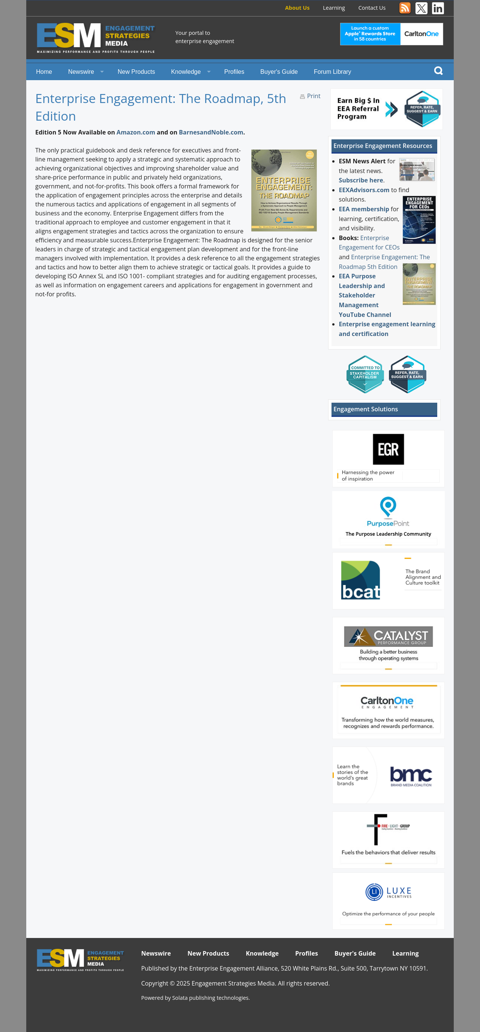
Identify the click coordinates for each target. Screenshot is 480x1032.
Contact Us (372, 7)
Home (44, 72)
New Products (136, 72)
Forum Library (332, 72)
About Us (297, 7)
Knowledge (186, 72)
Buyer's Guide (279, 72)
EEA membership (364, 209)
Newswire (81, 72)
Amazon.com (136, 132)
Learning (334, 7)
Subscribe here (361, 180)
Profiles (234, 72)
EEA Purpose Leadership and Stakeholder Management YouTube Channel (365, 295)
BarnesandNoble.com (211, 132)
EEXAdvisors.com (364, 190)
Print (314, 96)
